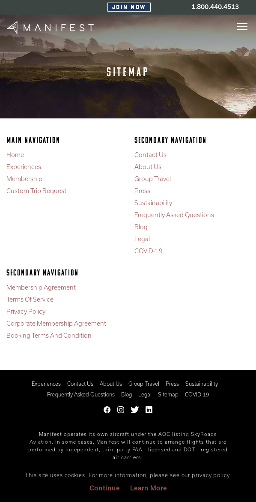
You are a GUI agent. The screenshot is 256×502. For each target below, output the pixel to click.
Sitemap (168, 394)
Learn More (148, 488)
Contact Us (150, 154)
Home (15, 154)
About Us (147, 166)
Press (142, 190)
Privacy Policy (25, 311)
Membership (24, 178)
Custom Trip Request (36, 190)
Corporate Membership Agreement (56, 323)
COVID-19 (148, 250)
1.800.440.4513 (215, 6)
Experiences (23, 166)
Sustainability (153, 202)
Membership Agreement (41, 287)
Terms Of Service (30, 299)
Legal (142, 238)
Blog (141, 226)
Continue (104, 488)
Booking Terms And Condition (49, 335)
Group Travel (152, 178)
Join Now (129, 8)
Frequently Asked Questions (174, 214)
